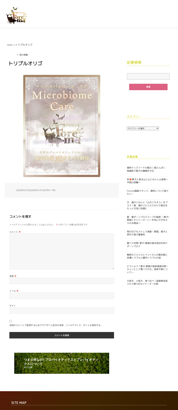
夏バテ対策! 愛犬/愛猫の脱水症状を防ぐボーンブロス (147, 245)
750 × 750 (50, 190)
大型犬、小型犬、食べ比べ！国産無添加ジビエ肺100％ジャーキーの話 (147, 282)
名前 (13, 276)
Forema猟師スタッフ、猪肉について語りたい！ (147, 192)
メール (14, 291)
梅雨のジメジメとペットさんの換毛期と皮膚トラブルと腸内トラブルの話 (147, 256)
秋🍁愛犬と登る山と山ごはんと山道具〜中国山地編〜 (147, 181)
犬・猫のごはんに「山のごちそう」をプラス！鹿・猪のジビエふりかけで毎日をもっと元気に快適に (147, 205)
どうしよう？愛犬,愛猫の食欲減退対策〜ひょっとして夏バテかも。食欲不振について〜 (147, 269)
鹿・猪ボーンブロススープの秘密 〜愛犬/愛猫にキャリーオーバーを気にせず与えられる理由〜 (148, 220)
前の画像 (23, 54)
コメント (15, 231)
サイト (12, 305)
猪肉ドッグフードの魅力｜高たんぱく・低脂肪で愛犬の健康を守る (147, 169)
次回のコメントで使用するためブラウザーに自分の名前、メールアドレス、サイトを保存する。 (56, 325)
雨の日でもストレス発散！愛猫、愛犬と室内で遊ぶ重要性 (147, 233)
